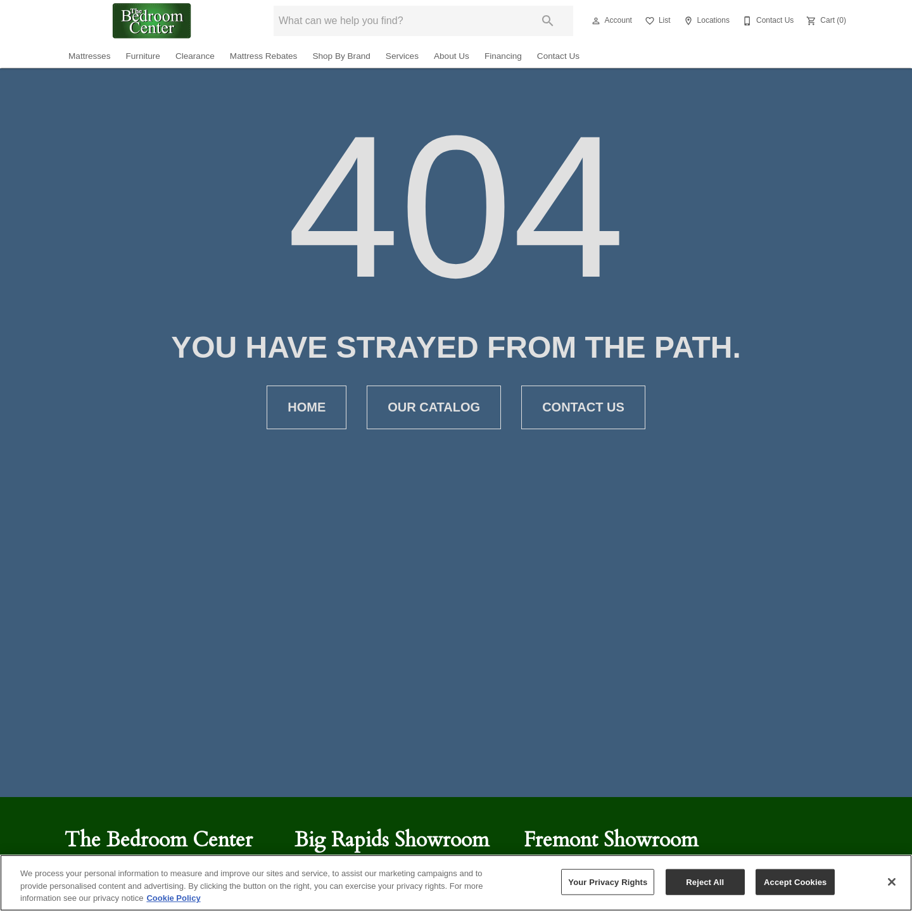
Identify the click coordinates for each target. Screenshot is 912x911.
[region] (456, 883)
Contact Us (558, 56)
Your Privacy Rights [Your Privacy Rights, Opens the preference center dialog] (607, 881)
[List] (656, 20)
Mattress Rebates (264, 56)
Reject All (705, 881)
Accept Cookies (795, 881)
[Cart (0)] (825, 20)
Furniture (142, 56)
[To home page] (152, 21)
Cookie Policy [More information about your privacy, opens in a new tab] (173, 898)
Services (402, 56)
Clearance (195, 56)
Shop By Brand (341, 56)
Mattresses (89, 56)
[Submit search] (548, 20)
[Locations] (705, 20)
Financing (503, 56)
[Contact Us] (767, 20)
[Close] (892, 882)
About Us (451, 56)
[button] (596, 20)
